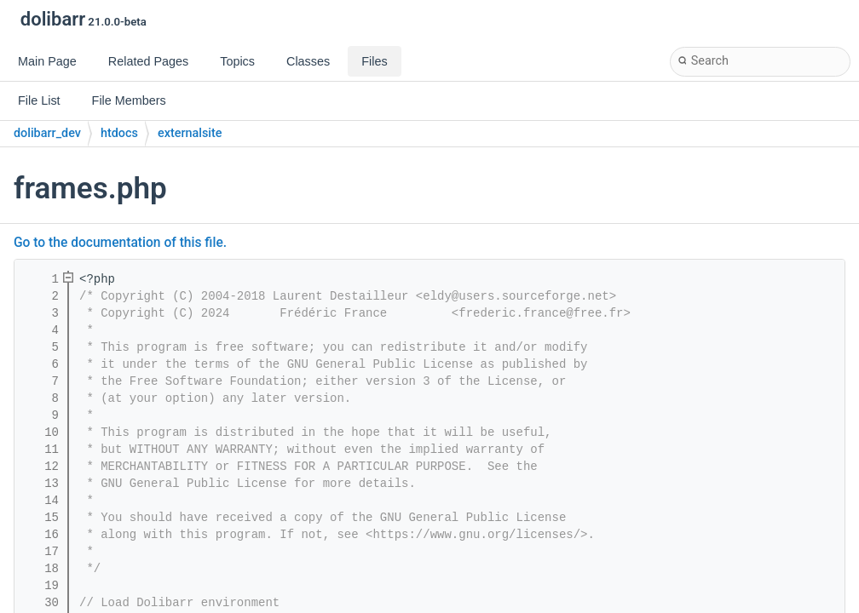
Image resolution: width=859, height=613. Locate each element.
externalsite (190, 133)
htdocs (119, 133)
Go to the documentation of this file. (120, 242)
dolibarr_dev (47, 133)
